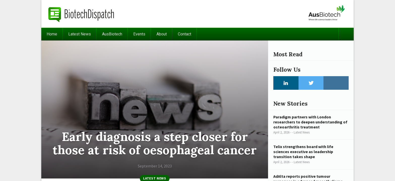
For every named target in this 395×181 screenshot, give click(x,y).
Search (346, 34)
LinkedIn (286, 83)
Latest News (79, 34)
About (161, 34)
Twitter (311, 83)
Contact (184, 34)
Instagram (336, 83)
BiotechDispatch (81, 14)
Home (52, 34)
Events (139, 34)
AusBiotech (112, 34)
